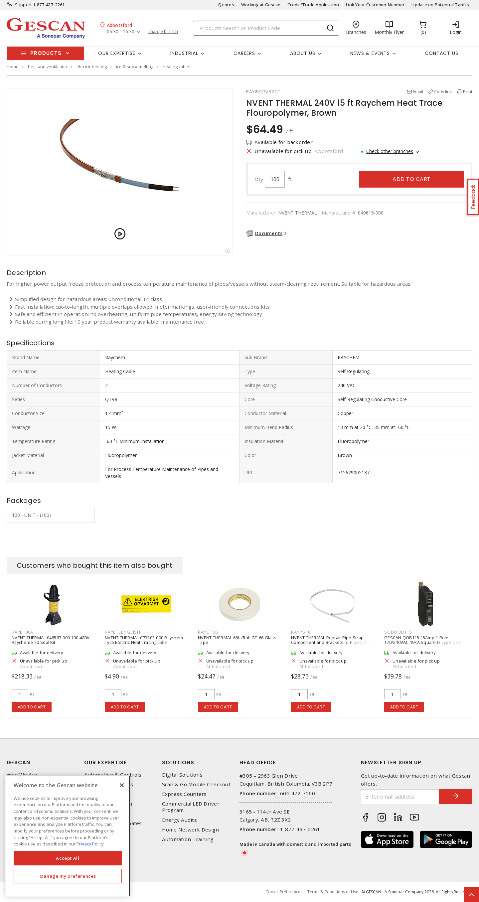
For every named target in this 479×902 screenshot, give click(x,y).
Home (13, 67)
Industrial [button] (184, 53)
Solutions (178, 762)
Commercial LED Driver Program (191, 807)
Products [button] (46, 53)
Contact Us (441, 53)
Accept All (68, 858)
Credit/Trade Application (313, 5)
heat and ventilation (47, 67)
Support (23, 5)
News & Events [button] (370, 53)
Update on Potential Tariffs (440, 5)
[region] (67, 836)
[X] (121, 785)
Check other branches (389, 151)
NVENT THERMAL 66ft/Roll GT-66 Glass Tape (237, 640)
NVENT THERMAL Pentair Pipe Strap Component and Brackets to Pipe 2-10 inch (330, 642)
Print (467, 91)
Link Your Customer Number (375, 5)
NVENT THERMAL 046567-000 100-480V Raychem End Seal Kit (50, 640)
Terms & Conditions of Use (332, 892)
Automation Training (188, 839)
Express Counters (184, 794)
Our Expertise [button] (116, 53)
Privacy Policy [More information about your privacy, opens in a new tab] (90, 844)
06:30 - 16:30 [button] (120, 32)
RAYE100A (22, 632)
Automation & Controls (112, 775)
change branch (163, 31)
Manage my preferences (68, 876)
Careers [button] (244, 53)
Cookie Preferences (283, 892)
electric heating (92, 67)
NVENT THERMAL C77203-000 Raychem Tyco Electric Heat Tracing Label (144, 640)
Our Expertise (105, 762)
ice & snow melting (134, 67)
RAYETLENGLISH (122, 632)
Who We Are (22, 775)
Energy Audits (179, 820)
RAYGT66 (208, 632)
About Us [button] (302, 53)
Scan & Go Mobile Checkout (196, 784)
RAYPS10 (300, 632)
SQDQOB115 (398, 632)
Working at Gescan (260, 5)
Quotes (226, 5)
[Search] (266, 28)
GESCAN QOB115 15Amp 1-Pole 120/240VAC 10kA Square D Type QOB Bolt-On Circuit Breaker (423, 642)
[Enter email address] (400, 796)
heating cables (177, 67)
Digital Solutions (182, 775)
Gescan (18, 762)
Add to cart (412, 179)
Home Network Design (190, 830)
